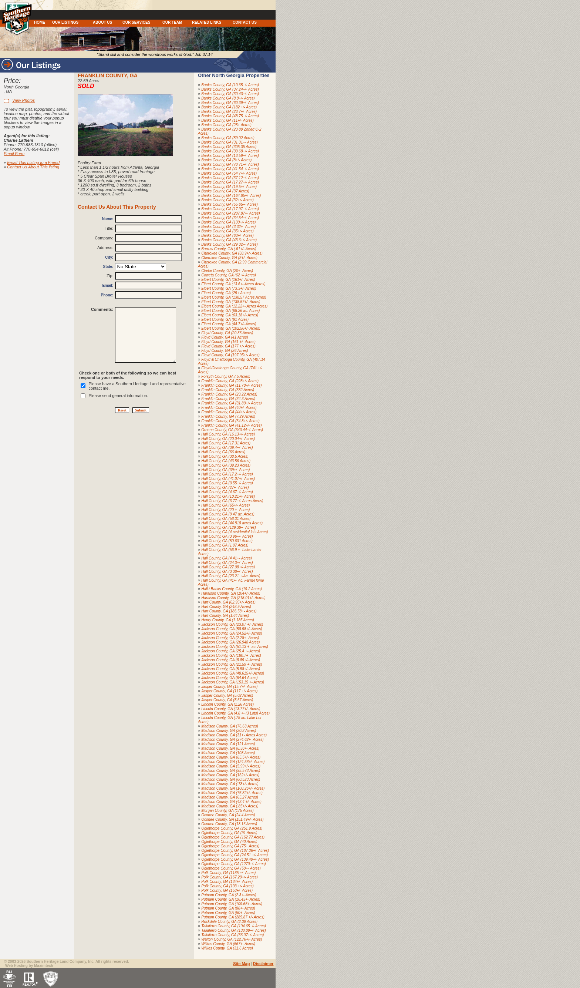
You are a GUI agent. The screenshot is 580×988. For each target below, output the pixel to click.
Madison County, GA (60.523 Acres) (230, 779)
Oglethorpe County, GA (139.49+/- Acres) (235, 859)
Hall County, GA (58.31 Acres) (225, 519)
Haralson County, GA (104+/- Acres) (230, 593)
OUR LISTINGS (65, 22)
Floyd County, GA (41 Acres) (224, 337)
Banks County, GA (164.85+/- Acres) (231, 196)
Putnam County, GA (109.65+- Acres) (231, 904)
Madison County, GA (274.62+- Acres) (232, 739)
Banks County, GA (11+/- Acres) (227, 120)
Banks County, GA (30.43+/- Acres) (230, 94)
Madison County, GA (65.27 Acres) (229, 797)
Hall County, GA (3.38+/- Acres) (227, 571)
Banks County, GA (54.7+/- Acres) (229, 173)
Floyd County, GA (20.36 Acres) (227, 333)
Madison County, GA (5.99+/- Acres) (230, 766)
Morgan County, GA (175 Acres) (227, 811)
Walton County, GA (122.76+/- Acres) (231, 939)
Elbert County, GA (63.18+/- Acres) (229, 315)
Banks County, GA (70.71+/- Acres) (230, 164)
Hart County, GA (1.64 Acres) (225, 616)
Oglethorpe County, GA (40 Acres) (229, 842)
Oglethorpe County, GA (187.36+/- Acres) (235, 850)
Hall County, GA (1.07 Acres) (224, 545)
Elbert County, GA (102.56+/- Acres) (230, 328)
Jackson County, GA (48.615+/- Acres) (232, 673)
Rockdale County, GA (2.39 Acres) (229, 922)
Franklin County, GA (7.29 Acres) (228, 416)
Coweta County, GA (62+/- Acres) (228, 275)
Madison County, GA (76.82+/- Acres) (232, 793)
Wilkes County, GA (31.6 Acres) (227, 948)
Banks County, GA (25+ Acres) (226, 125)
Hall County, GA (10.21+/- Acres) (228, 496)
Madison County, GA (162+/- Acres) (230, 775)
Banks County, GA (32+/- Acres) (227, 200)
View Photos (23, 100)
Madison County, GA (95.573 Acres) (230, 771)
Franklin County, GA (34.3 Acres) (228, 399)
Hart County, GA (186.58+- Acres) (228, 611)
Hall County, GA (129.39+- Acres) (228, 527)
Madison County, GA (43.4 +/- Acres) (231, 802)
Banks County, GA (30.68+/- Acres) (230, 151)
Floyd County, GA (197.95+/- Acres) (230, 355)
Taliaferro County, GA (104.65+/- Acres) (233, 926)
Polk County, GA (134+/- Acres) (227, 882)
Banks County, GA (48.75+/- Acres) (230, 116)
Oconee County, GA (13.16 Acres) (229, 824)
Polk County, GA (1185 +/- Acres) (228, 873)
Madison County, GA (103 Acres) (228, 753)
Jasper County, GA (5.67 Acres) (227, 700)
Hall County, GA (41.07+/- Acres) (228, 479)
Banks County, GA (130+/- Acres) (228, 222)
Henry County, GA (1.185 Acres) (227, 620)
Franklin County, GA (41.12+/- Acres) (231, 425)
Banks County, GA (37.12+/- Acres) (230, 178)
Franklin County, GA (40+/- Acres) (228, 408)
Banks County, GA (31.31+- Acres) (229, 142)
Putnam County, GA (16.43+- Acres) (230, 899)
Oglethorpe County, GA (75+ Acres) (230, 846)
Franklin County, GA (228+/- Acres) (230, 381)
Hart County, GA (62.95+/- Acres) (228, 602)
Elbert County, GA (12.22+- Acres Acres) (234, 306)
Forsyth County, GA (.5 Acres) (225, 376)
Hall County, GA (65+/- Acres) (225, 505)
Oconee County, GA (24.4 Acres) (228, 815)
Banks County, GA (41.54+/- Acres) (230, 169)
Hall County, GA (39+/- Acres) (225, 470)
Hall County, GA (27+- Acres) (225, 487)
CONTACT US (245, 22)
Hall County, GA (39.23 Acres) (225, 465)
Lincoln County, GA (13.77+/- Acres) (230, 709)
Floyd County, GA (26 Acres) (224, 351)
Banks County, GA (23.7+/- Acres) (229, 112)
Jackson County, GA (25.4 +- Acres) (230, 651)
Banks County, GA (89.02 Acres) (227, 138)
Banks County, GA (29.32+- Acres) (229, 244)
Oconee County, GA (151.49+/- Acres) (232, 819)
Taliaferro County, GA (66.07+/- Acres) (232, 935)
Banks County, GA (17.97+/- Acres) (230, 209)
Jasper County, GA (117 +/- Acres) (229, 691)
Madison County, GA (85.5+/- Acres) (230, 757)
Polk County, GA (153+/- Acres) (227, 890)
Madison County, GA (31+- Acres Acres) (234, 735)
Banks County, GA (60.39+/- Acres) (230, 103)
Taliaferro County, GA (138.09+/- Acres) (233, 930)
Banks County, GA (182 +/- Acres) (229, 107)
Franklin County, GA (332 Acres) (227, 390)
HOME (39, 22)
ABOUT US (102, 22)
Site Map (241, 963)
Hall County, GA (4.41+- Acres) (226, 558)
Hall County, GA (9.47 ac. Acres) (227, 514)
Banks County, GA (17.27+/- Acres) (230, 182)
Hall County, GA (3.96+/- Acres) (227, 536)
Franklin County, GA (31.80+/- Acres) (231, 403)
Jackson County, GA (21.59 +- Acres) (231, 664)
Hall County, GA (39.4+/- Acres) (227, 448)
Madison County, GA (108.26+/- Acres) (232, 788)
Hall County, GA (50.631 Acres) (227, 541)
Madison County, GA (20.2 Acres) (228, 731)
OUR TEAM (172, 22)
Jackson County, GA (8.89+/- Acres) (230, 660)
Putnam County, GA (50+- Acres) (228, 913)
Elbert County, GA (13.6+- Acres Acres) (233, 284)
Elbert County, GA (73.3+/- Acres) (228, 288)
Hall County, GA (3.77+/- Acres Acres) (232, 501)
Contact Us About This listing (33, 167)
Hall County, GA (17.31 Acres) (225, 443)
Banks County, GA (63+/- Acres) (227, 235)
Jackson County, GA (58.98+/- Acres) (231, 629)
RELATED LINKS (206, 22)
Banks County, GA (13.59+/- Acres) (230, 156)
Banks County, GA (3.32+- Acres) (228, 227)
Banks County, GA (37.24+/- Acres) (230, 89)
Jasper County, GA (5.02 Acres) (227, 695)
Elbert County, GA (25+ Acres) (226, 293)
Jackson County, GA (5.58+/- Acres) (230, 669)
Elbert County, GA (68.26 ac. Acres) (230, 311)
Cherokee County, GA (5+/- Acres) (229, 258)
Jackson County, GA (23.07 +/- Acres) (232, 624)
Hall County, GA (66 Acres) (223, 452)
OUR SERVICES (136, 22)
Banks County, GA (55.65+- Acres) (229, 204)
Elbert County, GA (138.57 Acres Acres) (233, 297)
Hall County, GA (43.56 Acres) (225, 461)
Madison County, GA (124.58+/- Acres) (232, 762)
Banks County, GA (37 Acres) (225, 191)
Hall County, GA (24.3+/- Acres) (227, 563)
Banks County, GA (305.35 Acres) (228, 147)
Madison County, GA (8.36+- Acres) (230, 748)
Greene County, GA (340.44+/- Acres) (232, 430)
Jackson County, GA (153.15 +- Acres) (232, 682)
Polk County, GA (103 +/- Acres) (227, 886)
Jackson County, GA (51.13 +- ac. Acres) (234, 647)
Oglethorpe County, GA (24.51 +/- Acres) (234, 855)
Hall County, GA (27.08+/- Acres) (228, 567)
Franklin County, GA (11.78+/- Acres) (231, 385)
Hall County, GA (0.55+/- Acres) (227, 483)
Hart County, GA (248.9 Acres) (226, 607)
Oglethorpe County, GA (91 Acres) (229, 833)
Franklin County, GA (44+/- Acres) (228, 412)
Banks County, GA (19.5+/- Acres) (229, 187)
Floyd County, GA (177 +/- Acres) (228, 346)
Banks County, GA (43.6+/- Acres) (229, 240)
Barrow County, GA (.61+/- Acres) (228, 249)
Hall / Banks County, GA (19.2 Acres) (231, 589)
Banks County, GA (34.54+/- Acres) (230, 218)
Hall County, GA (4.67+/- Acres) (227, 492)
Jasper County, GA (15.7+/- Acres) (229, 687)
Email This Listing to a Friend (33, 162)
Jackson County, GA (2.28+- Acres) (230, 638)
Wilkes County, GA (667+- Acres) (228, 944)
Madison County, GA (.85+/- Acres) (229, 806)
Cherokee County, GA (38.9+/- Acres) (232, 253)
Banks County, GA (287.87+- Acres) (230, 213)
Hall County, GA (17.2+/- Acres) (227, 474)
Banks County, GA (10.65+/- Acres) (230, 85)
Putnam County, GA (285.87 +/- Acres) (232, 917)
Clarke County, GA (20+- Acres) (227, 271)
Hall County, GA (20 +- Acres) (225, 510)
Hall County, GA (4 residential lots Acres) (234, 532)
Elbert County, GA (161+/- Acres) (228, 280)
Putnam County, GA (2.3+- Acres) (228, 895)
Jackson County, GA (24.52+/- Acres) (231, 633)
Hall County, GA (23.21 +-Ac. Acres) (230, 576)
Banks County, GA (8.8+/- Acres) (227, 98)
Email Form (14, 153)
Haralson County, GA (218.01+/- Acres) (233, 598)
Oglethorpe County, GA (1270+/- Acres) (233, 864)
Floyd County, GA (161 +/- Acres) (228, 342)
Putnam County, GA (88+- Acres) (228, 908)
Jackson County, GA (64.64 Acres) (229, 678)
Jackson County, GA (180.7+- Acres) (231, 655)
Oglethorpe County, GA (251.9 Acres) (231, 828)
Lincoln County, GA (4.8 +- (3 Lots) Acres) (235, 713)
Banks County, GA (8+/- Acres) (226, 160)
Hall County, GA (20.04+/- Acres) (228, 439)
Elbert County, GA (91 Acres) (225, 319)
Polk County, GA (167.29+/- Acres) (229, 877)
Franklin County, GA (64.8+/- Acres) (230, 421)
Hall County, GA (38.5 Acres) (224, 456)
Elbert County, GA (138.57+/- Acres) (230, 302)
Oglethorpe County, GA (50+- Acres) (231, 868)
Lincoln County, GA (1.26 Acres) (227, 704)
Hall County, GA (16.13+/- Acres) (228, 434)
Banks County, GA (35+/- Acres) (227, 231)
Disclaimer (263, 963)
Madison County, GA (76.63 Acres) (229, 726)
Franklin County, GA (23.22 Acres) (229, 394)
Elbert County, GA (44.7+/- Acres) (228, 324)
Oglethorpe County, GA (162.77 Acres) (232, 837)
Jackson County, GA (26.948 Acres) (230, 642)
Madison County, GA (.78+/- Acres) (229, 784)
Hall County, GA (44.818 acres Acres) (232, 523)
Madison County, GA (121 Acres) (228, 744)
